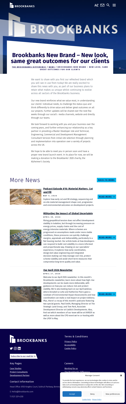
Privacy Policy (96, 399)
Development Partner (20, 375)
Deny (92, 394)
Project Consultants (19, 372)
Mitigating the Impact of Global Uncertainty (68, 213)
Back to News (106, 180)
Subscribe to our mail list (22, 356)
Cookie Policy (86, 399)
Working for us (71, 368)
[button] (121, 375)
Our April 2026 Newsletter (57, 270)
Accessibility (70, 345)
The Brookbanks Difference (77, 372)
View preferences (113, 394)
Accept (72, 394)
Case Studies (15, 368)
